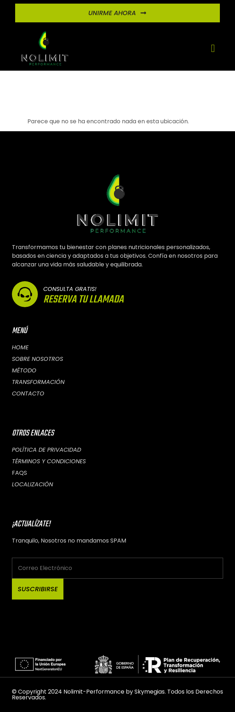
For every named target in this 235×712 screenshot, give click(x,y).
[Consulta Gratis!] (25, 294)
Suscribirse (38, 589)
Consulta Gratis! (70, 289)
